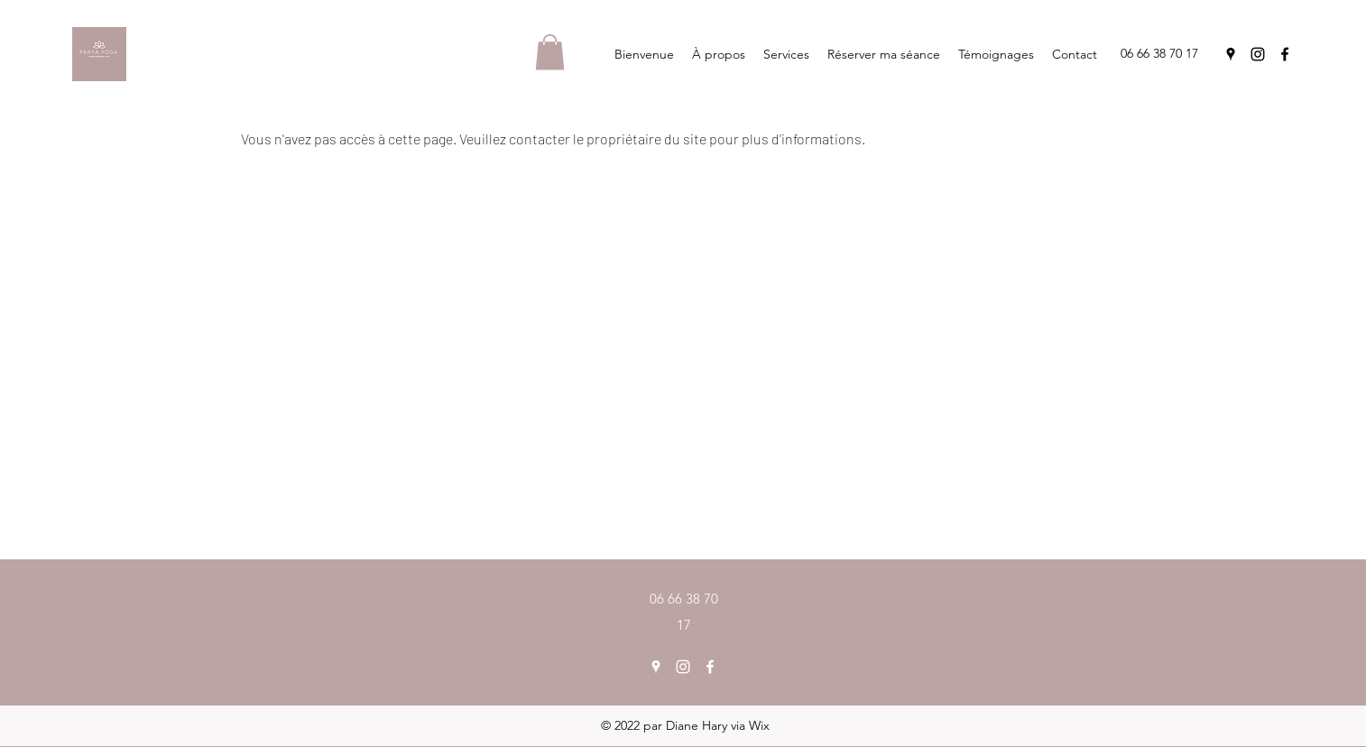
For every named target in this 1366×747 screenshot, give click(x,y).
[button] (550, 51)
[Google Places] (1231, 54)
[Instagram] (1258, 54)
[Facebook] (1285, 54)
